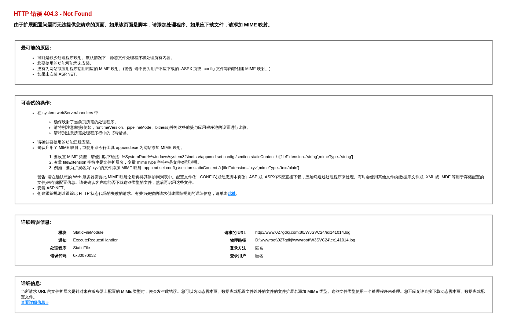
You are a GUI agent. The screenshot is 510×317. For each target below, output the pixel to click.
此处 (232, 193)
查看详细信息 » (34, 302)
